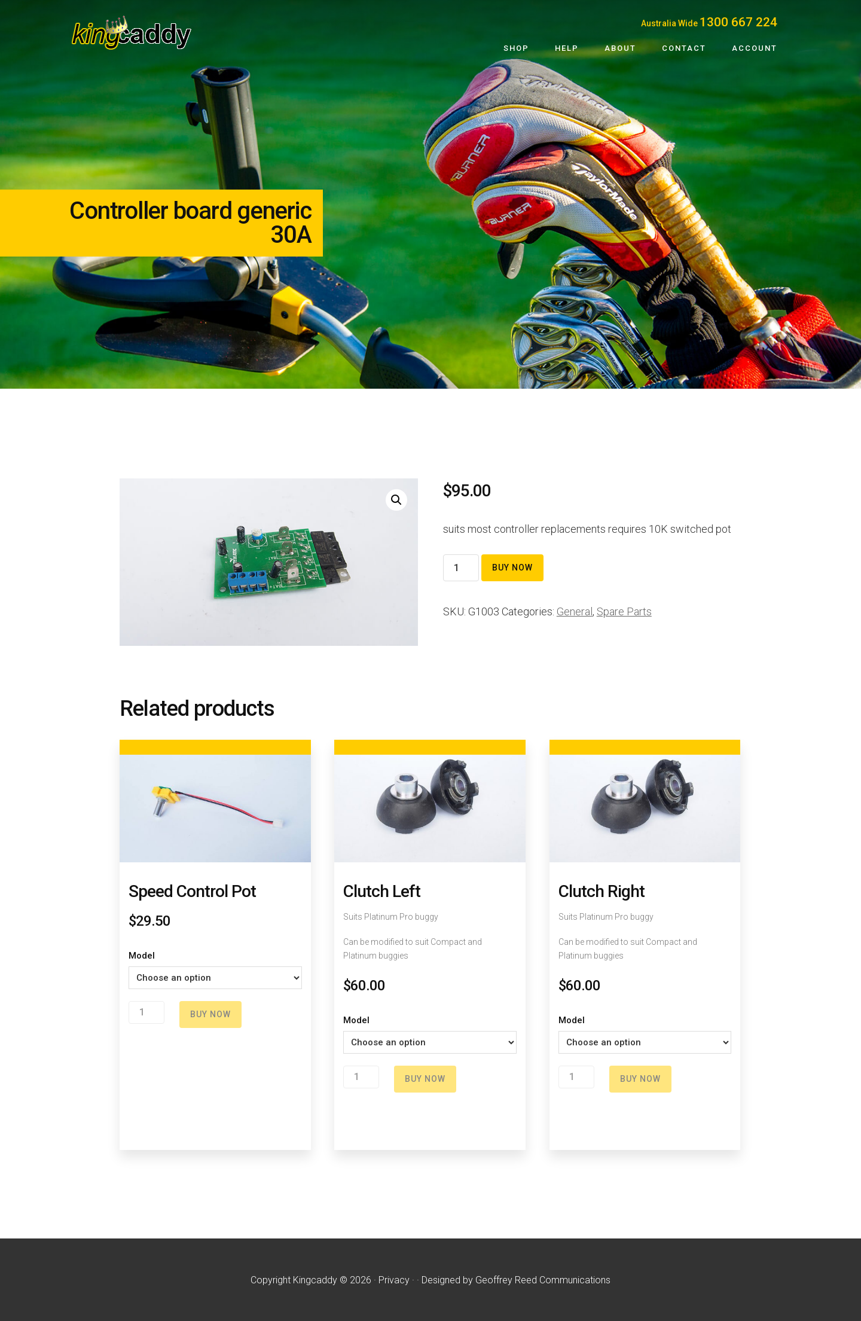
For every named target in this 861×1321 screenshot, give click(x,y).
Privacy (394, 1280)
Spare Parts (624, 611)
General (575, 611)
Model (142, 955)
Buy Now (512, 567)
